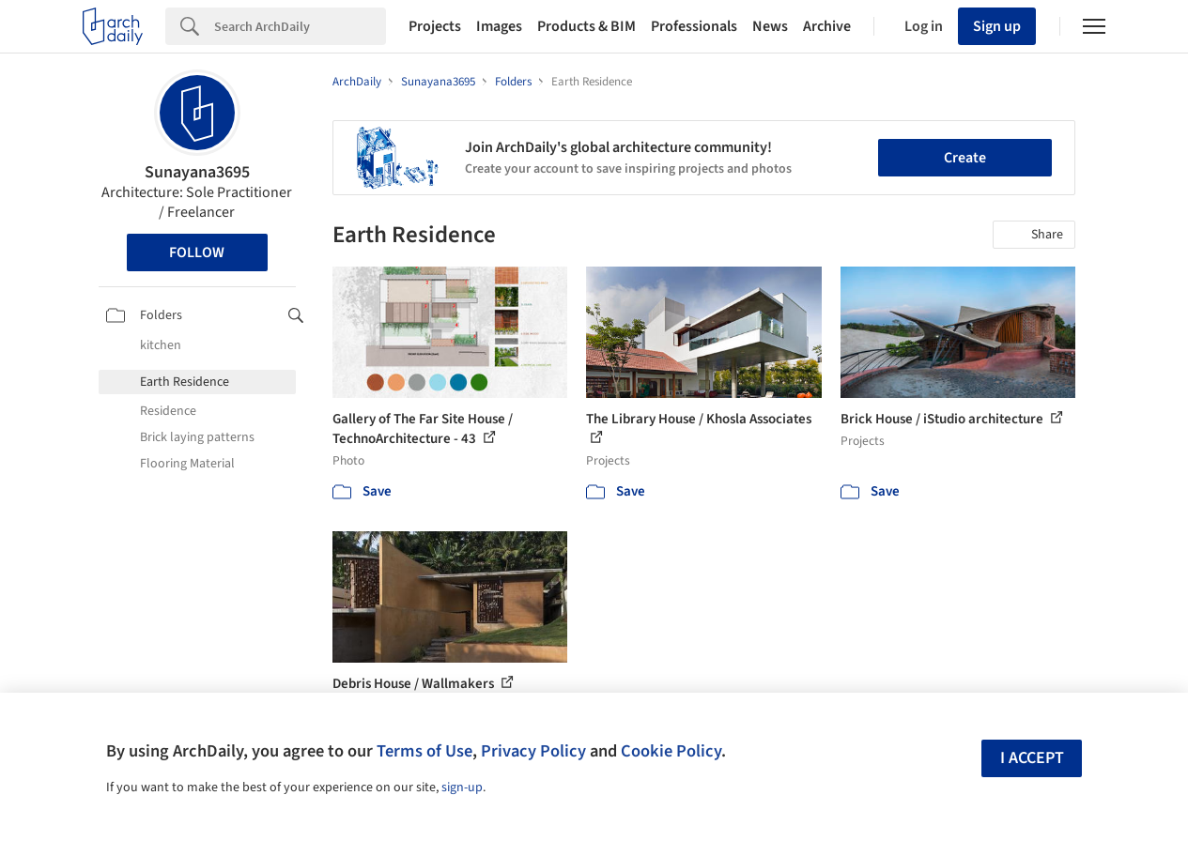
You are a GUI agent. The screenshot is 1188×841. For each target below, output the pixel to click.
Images (499, 26)
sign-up (462, 787)
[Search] (300, 26)
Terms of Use (424, 751)
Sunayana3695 (197, 172)
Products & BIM (586, 26)
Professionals (694, 26)
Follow (196, 252)
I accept (1032, 758)
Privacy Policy (533, 751)
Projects (435, 26)
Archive (827, 26)
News (770, 26)
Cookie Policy (671, 751)
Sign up (997, 26)
